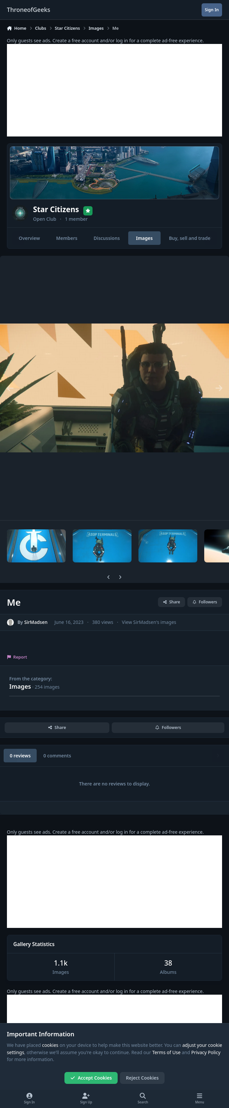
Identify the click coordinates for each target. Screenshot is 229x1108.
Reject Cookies (142, 1078)
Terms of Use (166, 1052)
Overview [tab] (29, 238)
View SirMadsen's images (149, 622)
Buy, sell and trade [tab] (189, 238)
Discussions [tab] (107, 238)
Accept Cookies (91, 1078)
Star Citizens (56, 209)
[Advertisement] (114, 90)
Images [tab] (144, 238)
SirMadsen (36, 622)
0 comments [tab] (57, 755)
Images (20, 686)
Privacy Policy (205, 1052)
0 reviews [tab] (20, 755)
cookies (50, 1045)
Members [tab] (67, 238)
